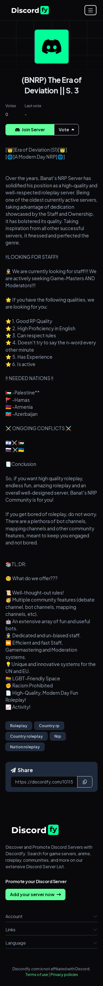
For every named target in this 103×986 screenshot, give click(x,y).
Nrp (57, 736)
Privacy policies (64, 974)
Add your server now (35, 894)
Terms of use (36, 974)
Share (22, 770)
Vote (66, 129)
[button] (95, 916)
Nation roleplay (25, 746)
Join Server (30, 129)
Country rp (49, 725)
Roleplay (18, 725)
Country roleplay (26, 736)
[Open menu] (90, 10)
